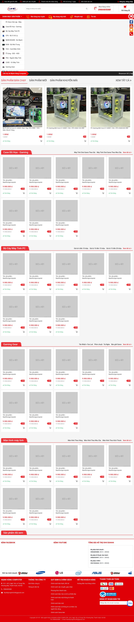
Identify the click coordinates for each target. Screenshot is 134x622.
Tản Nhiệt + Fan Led (86, 344)
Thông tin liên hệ (33, 587)
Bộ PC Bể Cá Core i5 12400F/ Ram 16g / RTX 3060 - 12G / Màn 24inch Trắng (21, 129)
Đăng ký (122, 1)
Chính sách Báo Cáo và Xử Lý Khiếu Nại (63, 594)
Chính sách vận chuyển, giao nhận (62, 587)
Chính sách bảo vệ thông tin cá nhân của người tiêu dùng (64, 608)
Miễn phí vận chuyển (28, 1)
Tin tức (91, 16)
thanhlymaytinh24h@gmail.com (12, 592)
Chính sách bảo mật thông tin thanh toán (62, 599)
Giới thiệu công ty (34, 583)
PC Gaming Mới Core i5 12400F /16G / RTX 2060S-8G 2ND (109, 128)
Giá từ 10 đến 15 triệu (97, 248)
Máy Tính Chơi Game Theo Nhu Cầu (109, 152)
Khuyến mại (76, 16)
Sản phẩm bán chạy (13, 80)
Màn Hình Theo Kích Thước (112, 440)
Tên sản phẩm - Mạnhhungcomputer (9, 181)
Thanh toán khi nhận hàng (48, 1)
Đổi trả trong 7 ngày (68, 1)
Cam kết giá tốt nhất (9, 1)
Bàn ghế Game (116, 344)
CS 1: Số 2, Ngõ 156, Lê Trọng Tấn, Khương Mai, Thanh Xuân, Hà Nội (13, 585)
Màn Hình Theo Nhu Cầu (92, 440)
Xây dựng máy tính (57, 16)
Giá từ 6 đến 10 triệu (81, 248)
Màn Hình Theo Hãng (75, 440)
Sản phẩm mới (38, 80)
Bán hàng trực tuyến (35, 16)
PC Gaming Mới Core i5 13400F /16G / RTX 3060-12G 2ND (65, 128)
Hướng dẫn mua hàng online (86, 583)
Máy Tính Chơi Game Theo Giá (84, 152)
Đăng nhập (129, 1)
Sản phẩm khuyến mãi (64, 80)
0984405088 (6, 589)
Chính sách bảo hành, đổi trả (60, 583)
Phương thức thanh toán (58, 590)
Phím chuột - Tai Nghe (102, 344)
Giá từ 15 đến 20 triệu (113, 248)
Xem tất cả (123, 80)
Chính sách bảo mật (57, 603)
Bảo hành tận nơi (85, 1)
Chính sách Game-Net (58, 612)
